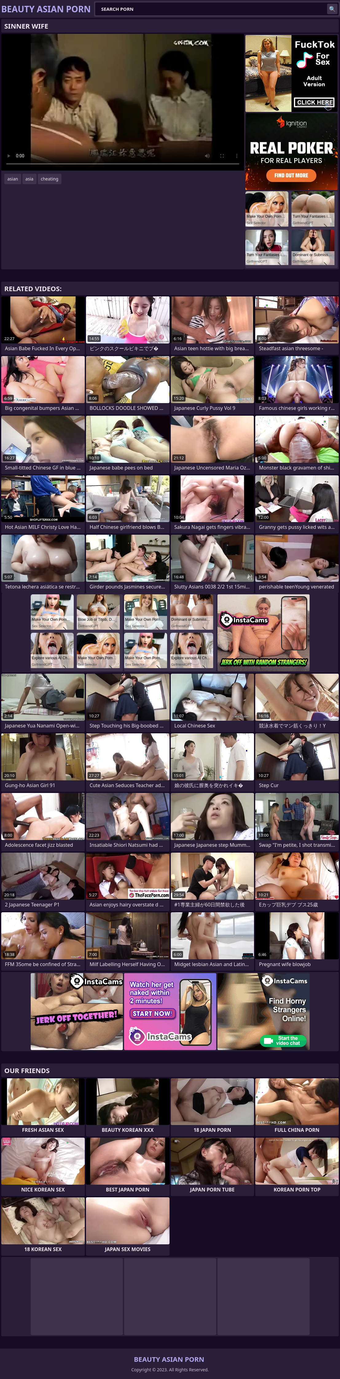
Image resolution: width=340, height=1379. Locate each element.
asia (29, 179)
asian (12, 179)
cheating (49, 179)
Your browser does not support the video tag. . (122, 102)
